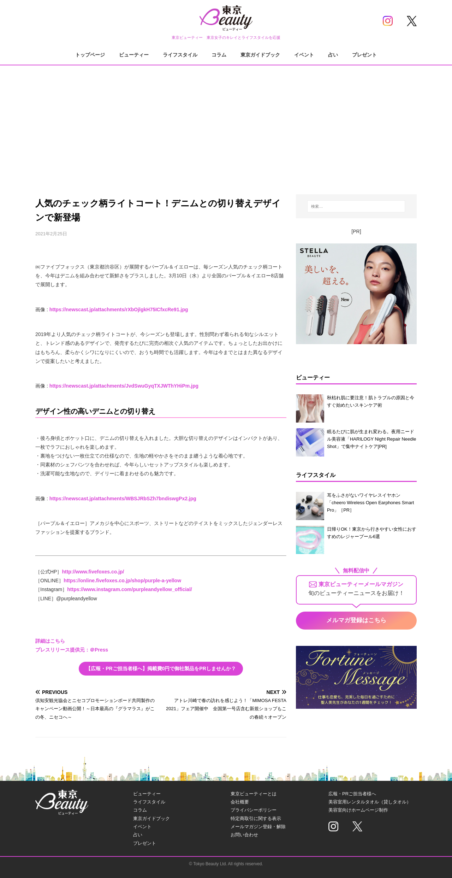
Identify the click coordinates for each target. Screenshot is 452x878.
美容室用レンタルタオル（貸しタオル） (369, 802)
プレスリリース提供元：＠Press (71, 650)
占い (333, 55)
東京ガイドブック (260, 55)
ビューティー (134, 55)
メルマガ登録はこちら (356, 620)
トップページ (90, 55)
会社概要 (240, 802)
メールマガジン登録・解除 (258, 826)
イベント (304, 55)
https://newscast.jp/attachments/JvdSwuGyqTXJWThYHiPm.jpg (123, 386)
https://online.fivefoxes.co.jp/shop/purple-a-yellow (122, 580)
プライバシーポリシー (253, 810)
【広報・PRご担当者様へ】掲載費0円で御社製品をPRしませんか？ (161, 668)
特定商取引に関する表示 (256, 818)
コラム (219, 55)
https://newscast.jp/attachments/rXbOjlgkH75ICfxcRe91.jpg (118, 309)
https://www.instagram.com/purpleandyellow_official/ (129, 589)
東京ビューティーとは (253, 793)
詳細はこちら (50, 641)
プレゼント (364, 55)
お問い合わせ (244, 834)
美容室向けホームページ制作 (358, 810)
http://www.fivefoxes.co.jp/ (93, 571)
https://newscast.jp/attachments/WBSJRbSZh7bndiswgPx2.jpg (122, 498)
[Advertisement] (226, 123)
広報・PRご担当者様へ (352, 793)
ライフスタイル (180, 55)
